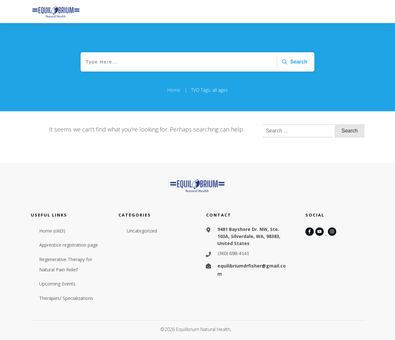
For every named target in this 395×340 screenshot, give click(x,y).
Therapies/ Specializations (66, 298)
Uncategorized (142, 231)
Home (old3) (52, 231)
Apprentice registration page (68, 245)
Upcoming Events (57, 284)
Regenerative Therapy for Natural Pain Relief (65, 264)
